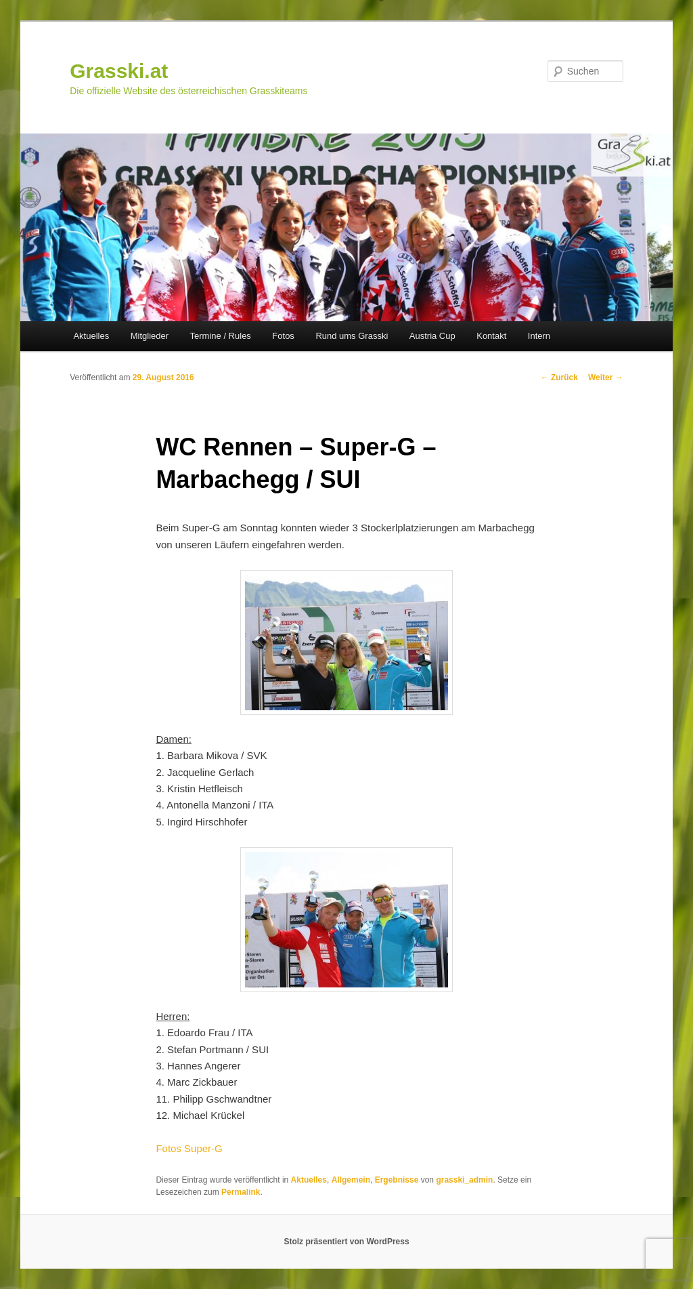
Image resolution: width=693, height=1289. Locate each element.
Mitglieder (150, 336)
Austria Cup (432, 336)
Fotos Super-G (189, 1148)
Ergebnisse (397, 1180)
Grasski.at (119, 71)
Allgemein (351, 1180)
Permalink (240, 1192)
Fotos (283, 336)
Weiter (605, 377)
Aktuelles (91, 336)
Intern (539, 336)
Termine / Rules (220, 336)
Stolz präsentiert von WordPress (346, 1241)
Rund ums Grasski (351, 336)
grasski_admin (464, 1180)
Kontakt (491, 336)
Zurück (559, 377)
